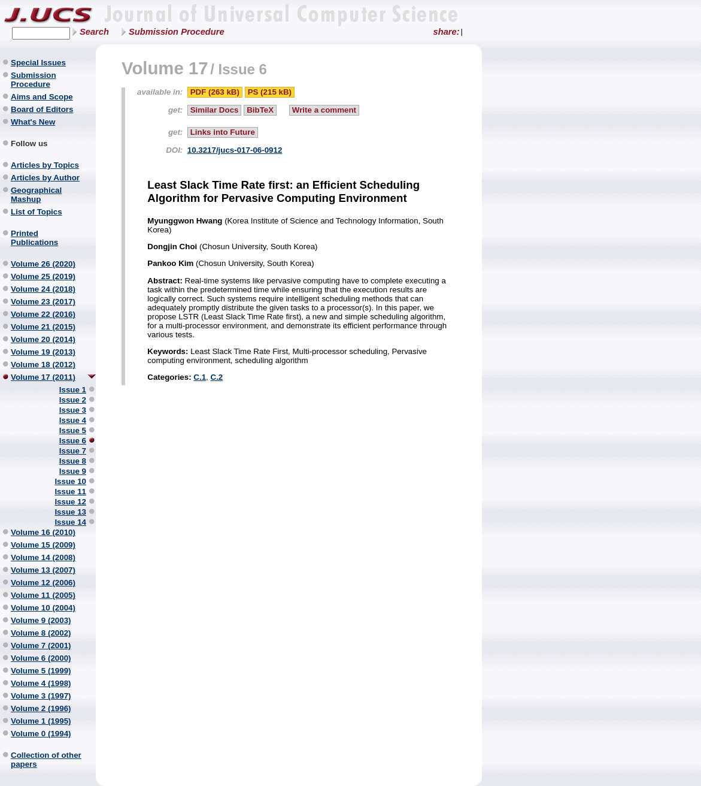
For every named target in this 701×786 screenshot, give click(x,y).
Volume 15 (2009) (43, 544)
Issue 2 (72, 399)
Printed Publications (34, 238)
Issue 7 (72, 450)
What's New (33, 121)
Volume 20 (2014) (43, 339)
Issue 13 (70, 511)
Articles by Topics (45, 165)
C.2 (217, 377)
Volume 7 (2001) (41, 645)
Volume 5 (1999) (41, 670)
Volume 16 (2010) (43, 532)
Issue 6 (72, 440)
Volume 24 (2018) (43, 289)
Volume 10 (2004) (43, 607)
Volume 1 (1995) (41, 721)
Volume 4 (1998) (41, 683)
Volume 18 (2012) (43, 364)
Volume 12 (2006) (43, 582)
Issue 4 (72, 420)
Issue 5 (72, 430)
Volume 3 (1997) (41, 695)
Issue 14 (70, 522)
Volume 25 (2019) (43, 276)
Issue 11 (70, 491)
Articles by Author (45, 177)
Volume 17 (165, 68)
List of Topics (36, 211)
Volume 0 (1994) (41, 733)
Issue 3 (72, 410)
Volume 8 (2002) (41, 632)
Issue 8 (72, 461)
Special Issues (38, 62)
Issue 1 (72, 389)
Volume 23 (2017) (43, 301)
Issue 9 (72, 471)
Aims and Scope (42, 96)
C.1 (199, 377)
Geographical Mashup (36, 195)
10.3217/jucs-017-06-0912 (235, 150)
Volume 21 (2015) (43, 326)
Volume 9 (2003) (41, 620)
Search (94, 32)
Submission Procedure (176, 32)
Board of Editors (42, 109)
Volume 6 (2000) (41, 658)
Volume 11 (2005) (43, 595)
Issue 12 (70, 501)
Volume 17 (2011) (43, 377)
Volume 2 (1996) (41, 708)
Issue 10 (70, 481)
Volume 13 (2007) (43, 570)
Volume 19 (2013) (43, 351)
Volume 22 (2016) (43, 314)
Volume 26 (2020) (43, 263)
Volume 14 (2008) (43, 557)
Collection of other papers (46, 760)
